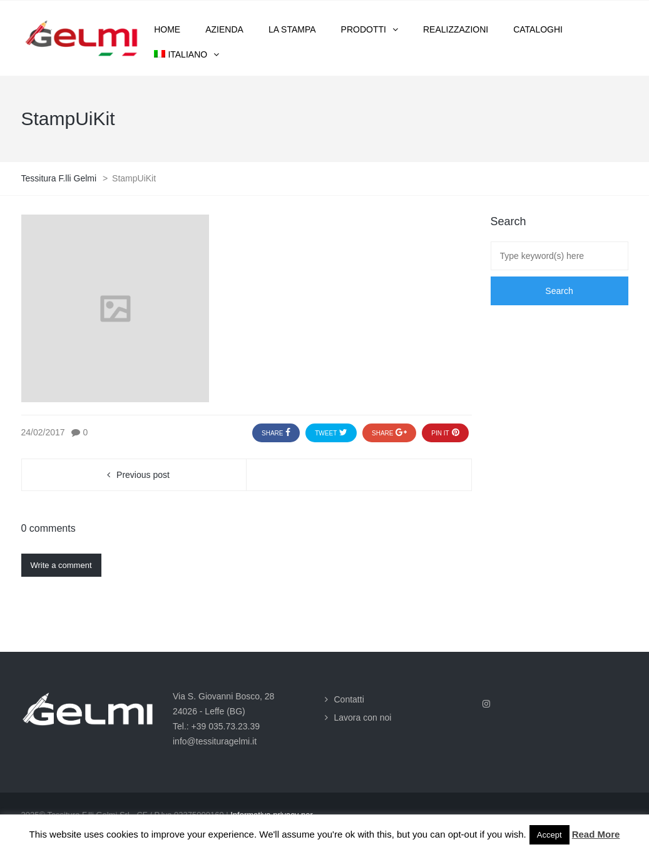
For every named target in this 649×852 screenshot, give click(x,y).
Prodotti (363, 29)
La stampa (292, 29)
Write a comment (61, 565)
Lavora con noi (363, 718)
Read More (596, 834)
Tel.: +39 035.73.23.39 (216, 726)
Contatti (349, 699)
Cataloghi (538, 29)
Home (167, 29)
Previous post (143, 475)
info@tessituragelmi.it (215, 741)
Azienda (224, 29)
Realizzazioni (455, 29)
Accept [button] (549, 834)
